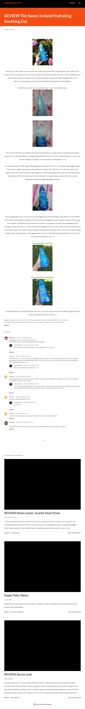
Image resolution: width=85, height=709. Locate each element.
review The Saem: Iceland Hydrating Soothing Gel (52, 320)
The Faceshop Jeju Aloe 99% (43, 71)
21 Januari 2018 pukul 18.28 (30, 345)
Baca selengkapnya (74, 533)
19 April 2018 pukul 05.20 (22, 397)
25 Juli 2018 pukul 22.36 (22, 413)
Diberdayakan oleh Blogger (42, 704)
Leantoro (11, 356)
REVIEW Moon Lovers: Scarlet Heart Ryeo (32, 513)
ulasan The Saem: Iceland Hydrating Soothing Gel (48, 322)
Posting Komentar (17, 612)
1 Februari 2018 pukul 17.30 (30, 383)
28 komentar (15, 697)
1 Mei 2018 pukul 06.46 (29, 402)
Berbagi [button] (6, 325)
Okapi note (12, 337)
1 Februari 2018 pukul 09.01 (23, 376)
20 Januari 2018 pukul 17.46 (24, 337)
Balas (11, 352)
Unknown (11, 376)
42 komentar (15, 533)
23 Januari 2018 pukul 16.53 (23, 356)
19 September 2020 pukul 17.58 (24, 422)
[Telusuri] (72, 3)
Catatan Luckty (13, 3)
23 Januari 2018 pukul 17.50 (30, 365)
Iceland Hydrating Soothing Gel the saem (21, 320)
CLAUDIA (11, 422)
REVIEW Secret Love (18, 674)
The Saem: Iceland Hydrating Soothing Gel (18, 322)
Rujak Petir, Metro (16, 595)
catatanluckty (18, 345)
